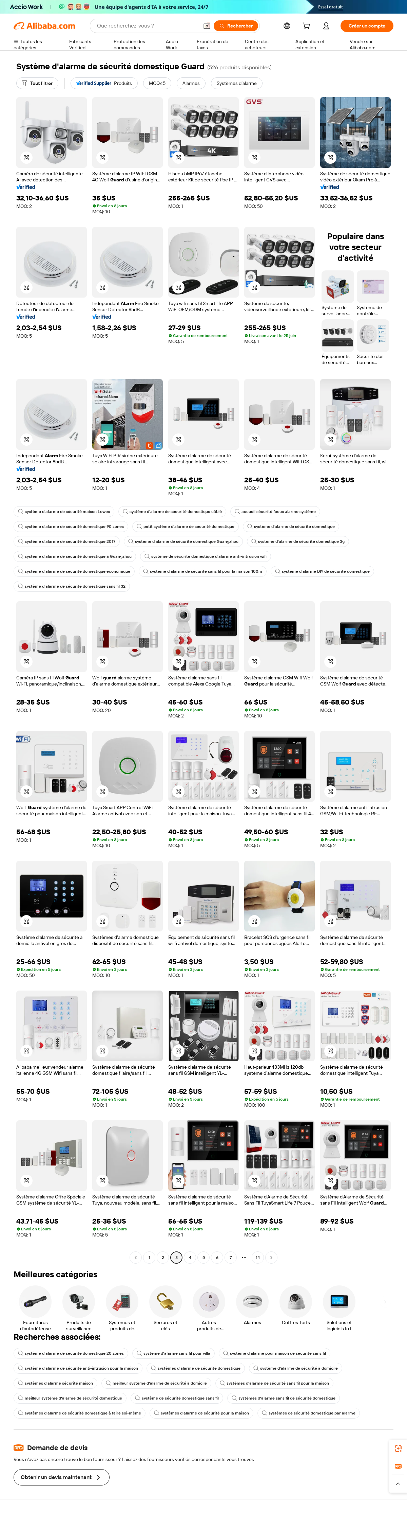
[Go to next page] (271, 1257)
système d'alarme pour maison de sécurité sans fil (274, 1353)
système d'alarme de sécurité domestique (291, 526)
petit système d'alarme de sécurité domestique (185, 526)
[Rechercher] (236, 25)
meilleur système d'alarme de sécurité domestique (70, 1398)
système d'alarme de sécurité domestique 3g (298, 541)
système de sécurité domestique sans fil (177, 1398)
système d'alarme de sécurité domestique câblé (172, 511)
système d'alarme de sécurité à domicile (295, 1368)
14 (258, 1257)
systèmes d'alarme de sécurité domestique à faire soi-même (79, 1413)
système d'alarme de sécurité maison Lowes (64, 511)
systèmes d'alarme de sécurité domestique (195, 1368)
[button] (207, 26)
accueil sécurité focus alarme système (275, 511)
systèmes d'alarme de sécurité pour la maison (201, 1413)
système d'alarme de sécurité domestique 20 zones (71, 1353)
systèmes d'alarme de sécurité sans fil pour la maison (274, 1383)
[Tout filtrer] (37, 83)
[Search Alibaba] (147, 26)
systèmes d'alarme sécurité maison (55, 1383)
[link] (398, 1448)
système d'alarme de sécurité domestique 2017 (66, 541)
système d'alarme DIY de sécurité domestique (322, 571)
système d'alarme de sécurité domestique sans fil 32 (71, 586)
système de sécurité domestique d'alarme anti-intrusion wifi (205, 556)
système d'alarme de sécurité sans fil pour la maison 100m (202, 571)
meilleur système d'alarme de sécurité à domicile (156, 1383)
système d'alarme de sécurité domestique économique (74, 571)
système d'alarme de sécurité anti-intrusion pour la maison (78, 1368)
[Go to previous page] (136, 1257)
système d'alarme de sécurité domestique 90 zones (71, 526)
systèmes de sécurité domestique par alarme (308, 1413)
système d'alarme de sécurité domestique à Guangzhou (75, 556)
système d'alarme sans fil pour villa (173, 1353)
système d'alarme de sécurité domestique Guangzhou (183, 541)
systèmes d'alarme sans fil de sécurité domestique (283, 1398)
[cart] (308, 27)
